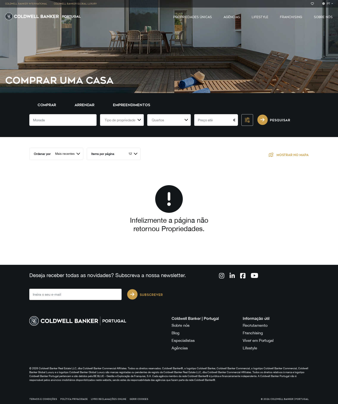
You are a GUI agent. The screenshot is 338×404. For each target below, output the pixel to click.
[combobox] (122, 120)
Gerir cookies (139, 399)
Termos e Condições (43, 399)
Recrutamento (255, 325)
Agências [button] (232, 17)
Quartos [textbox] (158, 120)
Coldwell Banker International (26, 4)
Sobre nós (180, 325)
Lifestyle (260, 17)
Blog (175, 333)
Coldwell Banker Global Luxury (75, 4)
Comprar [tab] (47, 105)
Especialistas (183, 340)
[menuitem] (27, 3)
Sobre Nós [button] (323, 17)
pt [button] (326, 3)
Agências (180, 348)
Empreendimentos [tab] (131, 105)
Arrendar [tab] (84, 105)
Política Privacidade (74, 399)
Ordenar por (42, 154)
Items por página (102, 154)
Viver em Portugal (258, 340)
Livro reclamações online (108, 399)
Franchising (291, 17)
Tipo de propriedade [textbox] (120, 120)
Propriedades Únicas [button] (192, 17)
